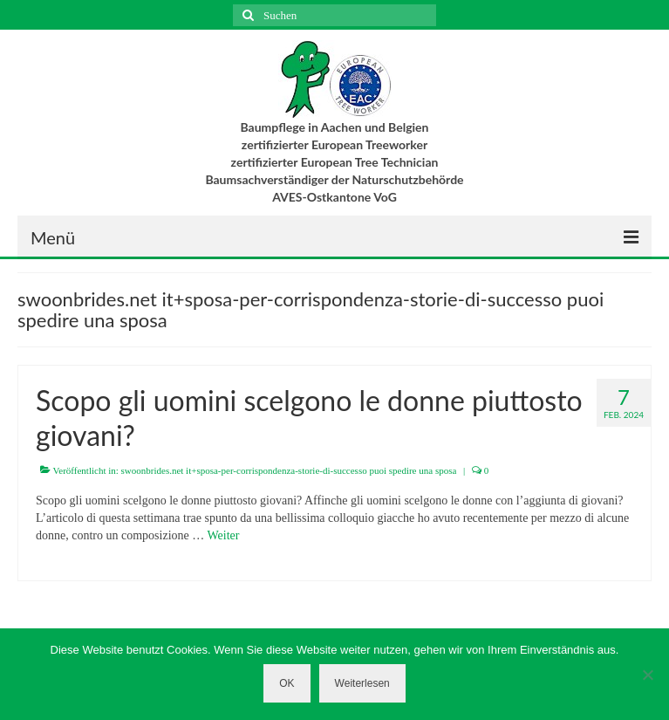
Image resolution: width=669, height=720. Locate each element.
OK (286, 683)
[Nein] (647, 674)
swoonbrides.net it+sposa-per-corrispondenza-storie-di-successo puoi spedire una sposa (289, 470)
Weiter (224, 535)
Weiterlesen (362, 683)
